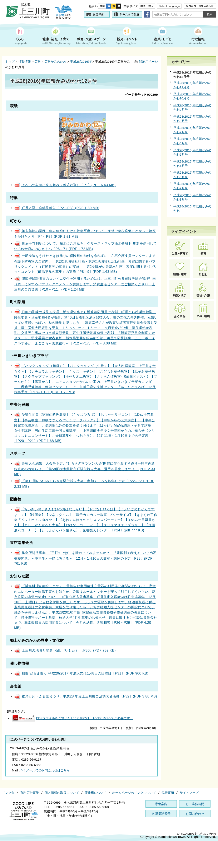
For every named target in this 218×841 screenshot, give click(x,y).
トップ (10, 61)
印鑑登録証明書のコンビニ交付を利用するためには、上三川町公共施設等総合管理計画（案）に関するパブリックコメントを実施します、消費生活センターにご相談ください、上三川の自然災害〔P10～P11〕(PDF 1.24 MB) (85, 284)
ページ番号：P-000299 (141, 94)
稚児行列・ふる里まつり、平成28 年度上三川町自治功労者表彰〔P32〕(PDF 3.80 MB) (85, 696)
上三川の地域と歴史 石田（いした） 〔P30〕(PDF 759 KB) (65, 650)
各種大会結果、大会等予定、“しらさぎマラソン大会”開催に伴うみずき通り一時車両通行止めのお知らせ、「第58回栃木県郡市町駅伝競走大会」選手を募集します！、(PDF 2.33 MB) (84, 468)
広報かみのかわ (55, 61)
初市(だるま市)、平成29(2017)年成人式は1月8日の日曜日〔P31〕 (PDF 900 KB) (81, 673)
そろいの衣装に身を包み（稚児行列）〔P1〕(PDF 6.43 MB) (65, 185)
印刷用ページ (148, 61)
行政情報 (24, 61)
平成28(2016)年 (81, 61)
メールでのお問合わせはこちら (48, 770)
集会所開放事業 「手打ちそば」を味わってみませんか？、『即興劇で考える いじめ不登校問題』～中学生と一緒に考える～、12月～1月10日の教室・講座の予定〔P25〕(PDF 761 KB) (85, 558)
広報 (37, 61)
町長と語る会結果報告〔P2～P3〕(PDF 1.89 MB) (56, 208)
